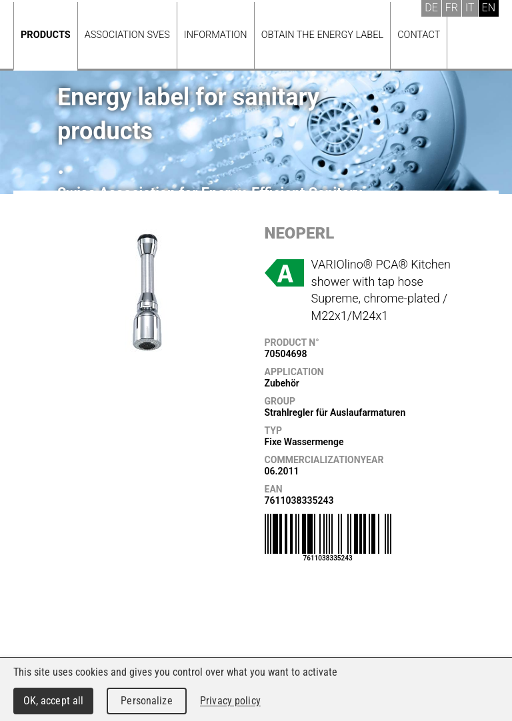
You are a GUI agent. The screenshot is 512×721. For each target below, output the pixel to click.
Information (215, 35)
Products (46, 35)
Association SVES (127, 35)
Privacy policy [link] (230, 700)
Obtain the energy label (322, 35)
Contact (418, 35)
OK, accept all (53, 700)
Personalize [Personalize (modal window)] (146, 700)
